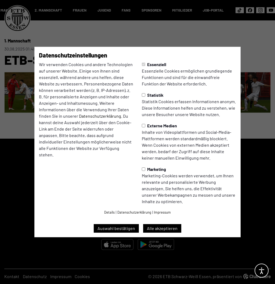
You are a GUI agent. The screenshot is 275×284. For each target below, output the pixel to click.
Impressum (162, 212)
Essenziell (154, 64)
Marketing (154, 169)
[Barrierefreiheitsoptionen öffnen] (262, 271)
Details (109, 212)
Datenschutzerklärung (100, 115)
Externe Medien (159, 125)
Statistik (153, 95)
